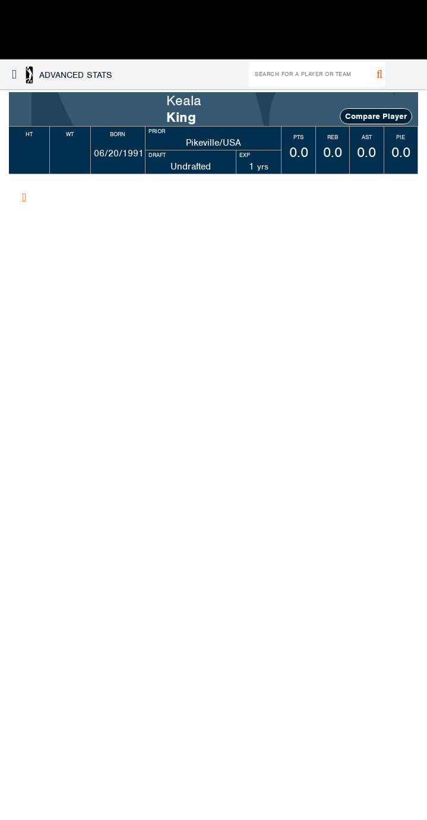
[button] (62, 74)
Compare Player (376, 116)
